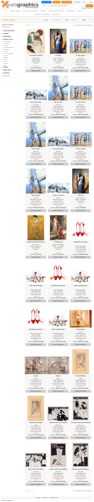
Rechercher (89, 5)
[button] (77, 2)
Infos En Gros (56, 2)
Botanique (6, 49)
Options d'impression (80, 70)
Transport (6, 63)
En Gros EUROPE (46, 2)
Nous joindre (45, 497)
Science (6, 59)
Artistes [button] (70, 11)
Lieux (5, 65)
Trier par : (46, 20)
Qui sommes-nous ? (54, 497)
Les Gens (6, 55)
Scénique (6, 57)
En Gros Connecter (66, 2)
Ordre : (67, 20)
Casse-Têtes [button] (15, 11)
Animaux (6, 45)
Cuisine (5, 51)
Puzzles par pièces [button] (30, 11)
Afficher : (84, 20)
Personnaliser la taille (80, 64)
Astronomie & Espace (9, 47)
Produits (81, 10)
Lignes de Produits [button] (56, 11)
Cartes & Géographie (9, 53)
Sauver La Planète (42, 14)
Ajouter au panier (35, 70)
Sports (5, 61)
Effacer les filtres (6, 26)
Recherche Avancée (87, 8)
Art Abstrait (6, 43)
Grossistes (37, 497)
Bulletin (55, 14)
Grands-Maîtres (7, 41)
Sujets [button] (43, 11)
